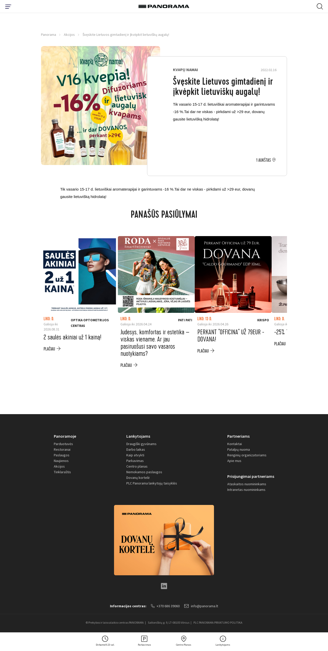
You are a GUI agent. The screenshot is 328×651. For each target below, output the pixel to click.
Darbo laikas (135, 449)
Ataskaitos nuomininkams (246, 484)
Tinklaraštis (62, 472)
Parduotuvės (63, 444)
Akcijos (69, 34)
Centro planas (137, 466)
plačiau (49, 349)
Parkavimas (135, 460)
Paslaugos (61, 455)
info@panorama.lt (201, 606)
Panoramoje (65, 436)
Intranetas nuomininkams (246, 489)
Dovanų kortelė (138, 477)
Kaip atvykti (135, 455)
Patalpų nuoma (238, 449)
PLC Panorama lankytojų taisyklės (151, 483)
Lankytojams (138, 436)
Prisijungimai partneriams (250, 476)
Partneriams (238, 436)
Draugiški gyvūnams (141, 444)
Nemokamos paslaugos (144, 472)
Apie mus (234, 460)
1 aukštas (263, 160)
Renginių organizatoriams (246, 455)
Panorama (48, 34)
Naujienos (61, 460)
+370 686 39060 (165, 606)
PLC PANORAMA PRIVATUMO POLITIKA (217, 622)
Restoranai (62, 449)
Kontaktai (234, 444)
